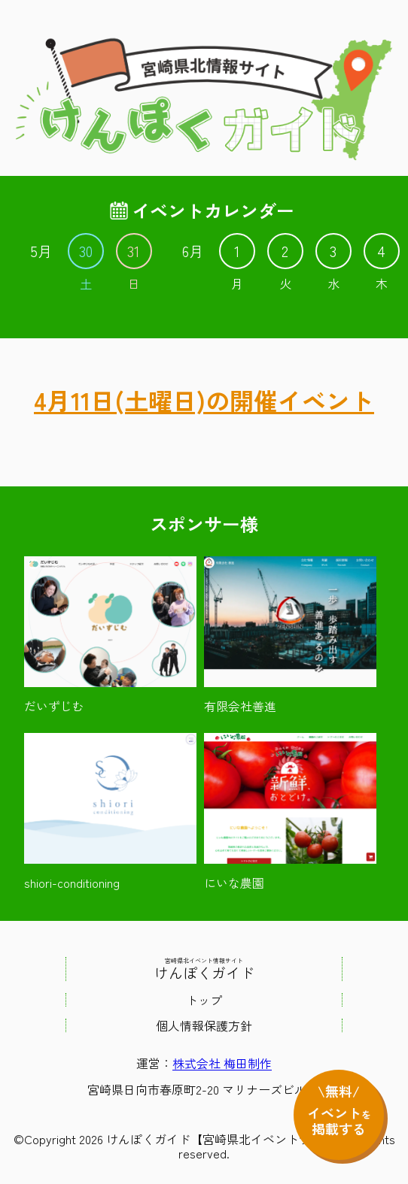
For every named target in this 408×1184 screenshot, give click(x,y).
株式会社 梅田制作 (222, 1063)
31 (133, 251)
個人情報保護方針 (204, 1025)
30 (86, 251)
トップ (204, 1000)
